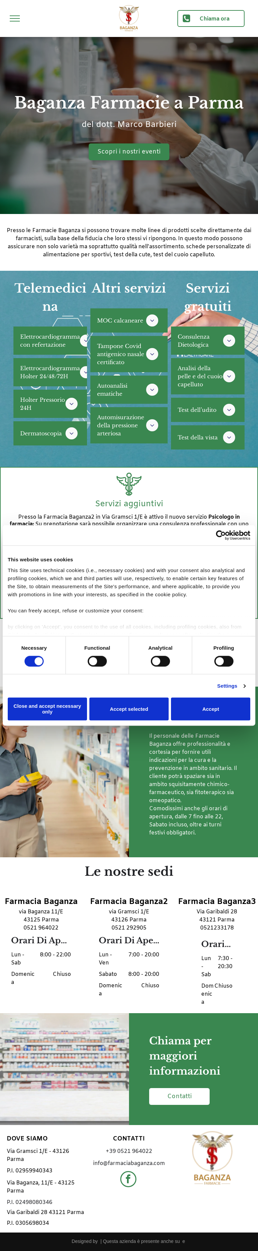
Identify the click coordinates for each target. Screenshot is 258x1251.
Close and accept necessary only (47, 709)
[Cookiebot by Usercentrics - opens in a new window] (220, 535)
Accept (210, 709)
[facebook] (128, 1180)
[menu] (15, 18)
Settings (227, 686)
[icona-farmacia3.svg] (129, 495)
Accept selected (129, 709)
